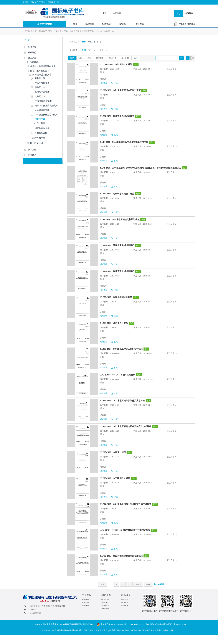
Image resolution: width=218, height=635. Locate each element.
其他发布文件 (41, 133)
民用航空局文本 (42, 92)
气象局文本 (40, 96)
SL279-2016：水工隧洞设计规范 (115, 478)
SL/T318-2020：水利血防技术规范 (116, 64)
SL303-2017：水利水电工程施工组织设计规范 (121, 349)
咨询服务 (124, 602)
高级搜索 (189, 13)
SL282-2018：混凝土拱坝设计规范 (116, 297)
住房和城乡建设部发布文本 (43, 66)
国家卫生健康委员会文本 (46, 105)
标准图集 (90, 24)
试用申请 (105, 602)
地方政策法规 (36, 143)
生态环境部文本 (42, 83)
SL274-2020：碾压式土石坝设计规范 (117, 116)
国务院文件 (40, 78)
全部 (104, 13)
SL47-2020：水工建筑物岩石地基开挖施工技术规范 (124, 142)
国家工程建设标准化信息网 (95, 630)
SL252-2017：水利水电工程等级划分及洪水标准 (122, 401)
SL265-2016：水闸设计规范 (113, 452)
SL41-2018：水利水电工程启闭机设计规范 (120, 219)
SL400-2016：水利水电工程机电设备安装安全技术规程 (125, 426)
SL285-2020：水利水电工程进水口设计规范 (120, 90)
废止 (104, 50)
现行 (92, 50)
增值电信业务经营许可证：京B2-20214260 (168, 624)
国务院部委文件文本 (93, 31)
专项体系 (32, 155)
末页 (148, 584)
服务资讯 (123, 24)
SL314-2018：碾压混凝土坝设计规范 (117, 271)
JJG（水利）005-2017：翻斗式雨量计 (117, 375)
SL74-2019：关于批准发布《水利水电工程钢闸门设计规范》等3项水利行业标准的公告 (140, 168)
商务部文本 (40, 87)
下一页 (138, 584)
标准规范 (106, 24)
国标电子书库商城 (38, 2)
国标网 (25, 2)
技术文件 (32, 149)
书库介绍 (85, 599)
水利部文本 (109, 31)
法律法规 (34, 62)
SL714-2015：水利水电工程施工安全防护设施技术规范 (125, 504)
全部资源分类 (44, 24)
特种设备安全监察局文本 (46, 115)
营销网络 (85, 605)
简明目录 (85, 602)
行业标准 (41, 123)
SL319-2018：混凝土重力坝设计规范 (117, 245)
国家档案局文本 (42, 128)
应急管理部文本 (42, 110)
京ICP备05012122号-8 (139, 624)
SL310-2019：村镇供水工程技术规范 (117, 194)
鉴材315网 (168, 630)
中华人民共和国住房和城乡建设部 (67, 630)
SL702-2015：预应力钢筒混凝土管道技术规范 (121, 556)
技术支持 (105, 599)
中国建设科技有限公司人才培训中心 (146, 630)
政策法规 (57, 31)
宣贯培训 (124, 599)
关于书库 (139, 24)
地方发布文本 (38, 138)
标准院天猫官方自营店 (119, 630)
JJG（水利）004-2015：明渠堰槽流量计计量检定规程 (125, 530)
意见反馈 (105, 605)
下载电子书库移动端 (187, 24)
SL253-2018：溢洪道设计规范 (114, 323)
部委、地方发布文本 (73, 31)
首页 (75, 24)
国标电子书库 (53, 2)
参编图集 (124, 605)
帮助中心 (105, 608)
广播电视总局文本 (43, 101)
